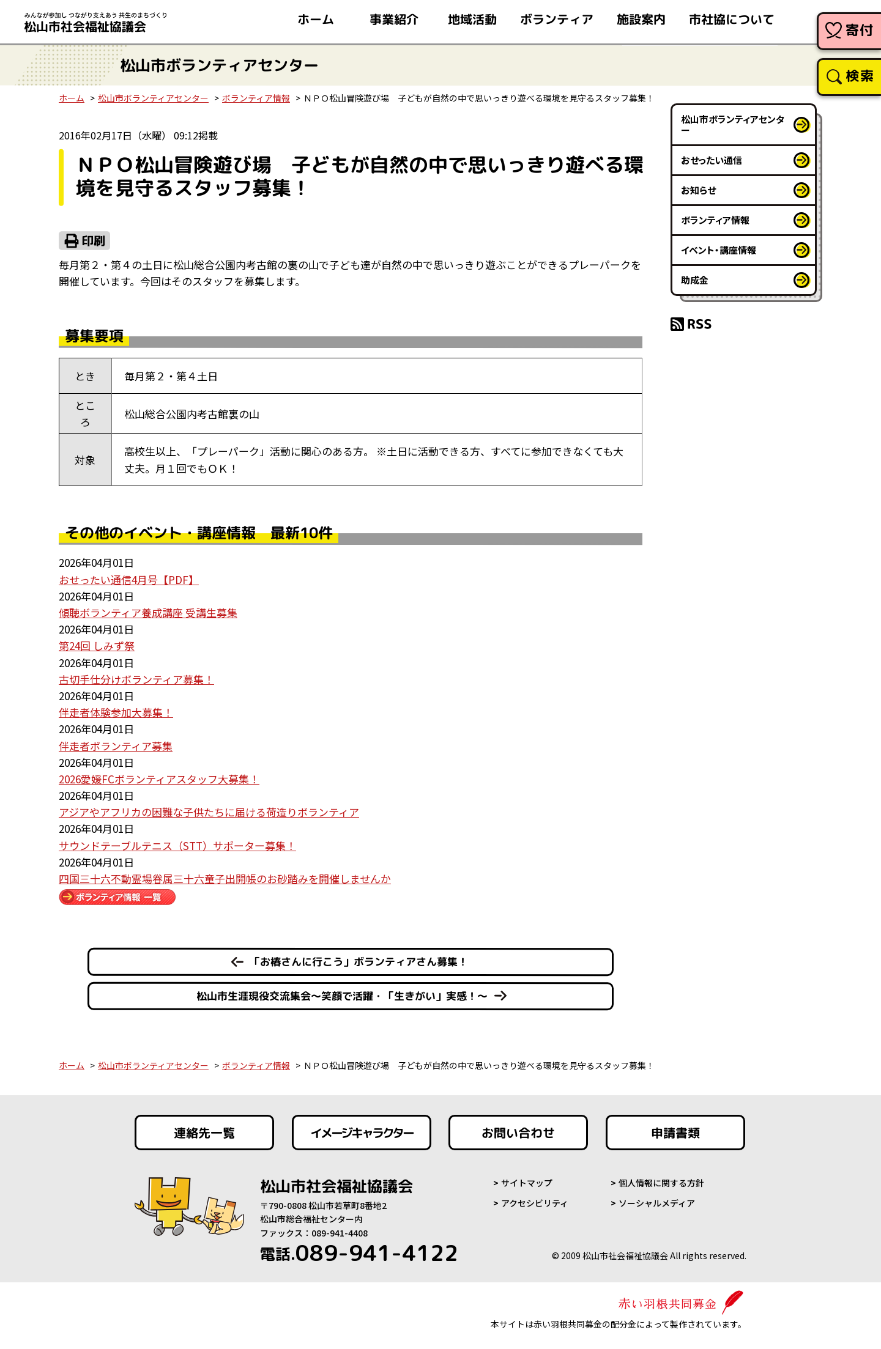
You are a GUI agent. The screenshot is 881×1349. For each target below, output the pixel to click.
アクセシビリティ (534, 1203)
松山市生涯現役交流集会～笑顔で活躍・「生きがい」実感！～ (342, 996)
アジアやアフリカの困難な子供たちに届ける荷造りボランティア (209, 811)
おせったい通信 (711, 159)
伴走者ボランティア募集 (116, 745)
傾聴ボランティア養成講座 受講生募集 (148, 612)
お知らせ (698, 189)
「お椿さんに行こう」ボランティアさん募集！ (359, 962)
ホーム (71, 98)
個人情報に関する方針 (661, 1183)
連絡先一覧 (204, 1132)
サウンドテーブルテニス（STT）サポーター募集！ (177, 845)
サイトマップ (526, 1183)
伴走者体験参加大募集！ (116, 712)
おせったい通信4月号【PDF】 (129, 579)
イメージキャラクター (361, 1132)
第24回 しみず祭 (97, 645)
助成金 (694, 279)
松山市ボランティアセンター (153, 98)
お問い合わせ (518, 1132)
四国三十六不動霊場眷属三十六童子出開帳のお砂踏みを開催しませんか (225, 878)
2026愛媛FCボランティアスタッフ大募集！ (159, 778)
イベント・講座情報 (718, 249)
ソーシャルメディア (657, 1203)
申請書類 (675, 1132)
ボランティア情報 (256, 98)
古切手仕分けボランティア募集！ (136, 679)
